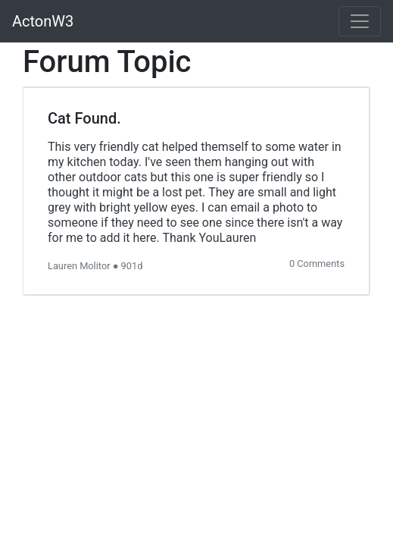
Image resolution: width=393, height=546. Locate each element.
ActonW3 (42, 21)
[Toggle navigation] (359, 21)
